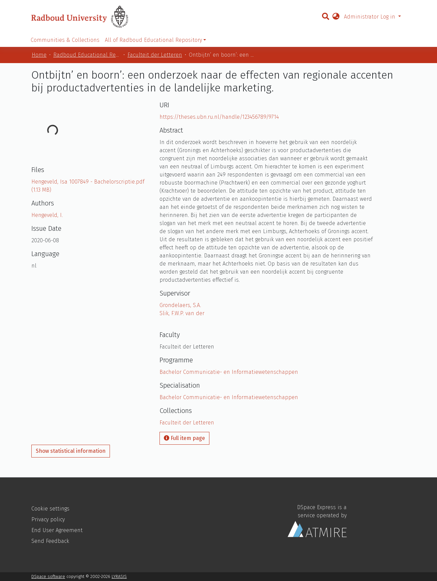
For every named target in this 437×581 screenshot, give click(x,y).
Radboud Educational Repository (87, 55)
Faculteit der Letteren (154, 55)
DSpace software (48, 576)
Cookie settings (50, 508)
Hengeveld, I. (47, 215)
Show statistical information (71, 451)
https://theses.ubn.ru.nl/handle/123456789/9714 (219, 117)
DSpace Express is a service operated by (317, 520)
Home (39, 55)
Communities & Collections (65, 40)
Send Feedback (50, 541)
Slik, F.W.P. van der (181, 313)
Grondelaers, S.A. (180, 305)
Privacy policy (48, 519)
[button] (336, 17)
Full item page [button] (184, 438)
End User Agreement (57, 530)
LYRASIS (119, 576)
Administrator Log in (370, 16)
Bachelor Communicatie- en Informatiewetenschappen (228, 372)
